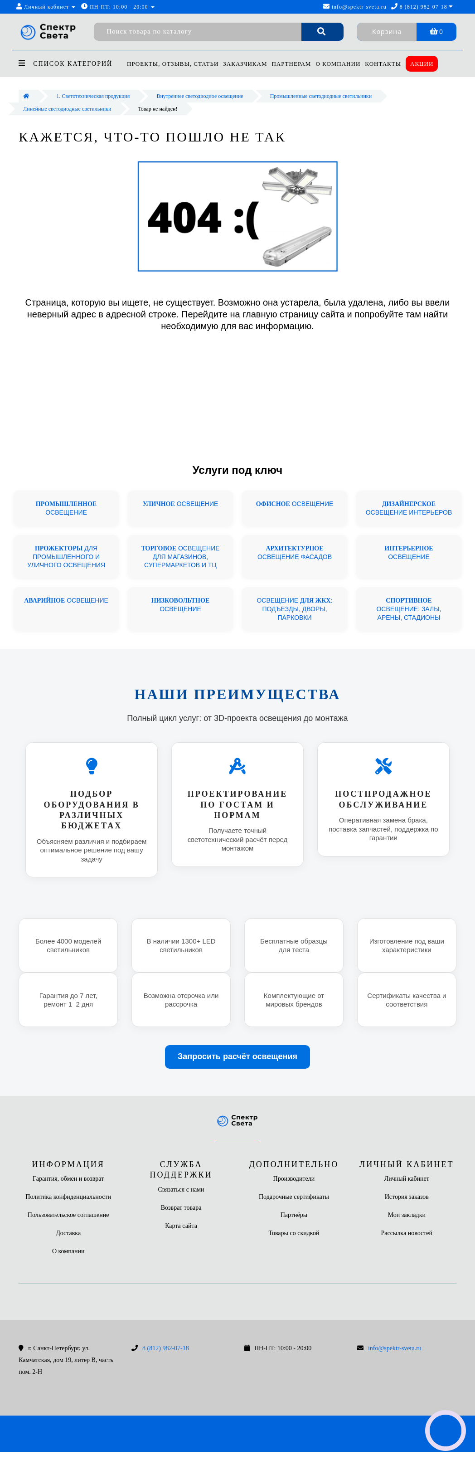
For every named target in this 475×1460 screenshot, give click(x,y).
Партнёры (294, 1215)
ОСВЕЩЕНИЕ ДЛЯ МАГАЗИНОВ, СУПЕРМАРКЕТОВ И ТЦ (180, 557)
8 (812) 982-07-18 (165, 1348)
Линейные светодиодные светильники (67, 109)
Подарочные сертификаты (294, 1196)
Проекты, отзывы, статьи (172, 63)
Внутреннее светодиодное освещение (199, 96)
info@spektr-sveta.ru (355, 7)
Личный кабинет (406, 1178)
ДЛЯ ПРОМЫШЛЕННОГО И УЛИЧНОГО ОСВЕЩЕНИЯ (66, 557)
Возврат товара (181, 1207)
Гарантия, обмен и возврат (68, 1178)
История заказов (407, 1196)
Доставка (68, 1233)
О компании (342, 63)
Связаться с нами (181, 1189)
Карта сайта (181, 1225)
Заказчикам (246, 63)
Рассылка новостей (407, 1233)
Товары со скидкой (293, 1233)
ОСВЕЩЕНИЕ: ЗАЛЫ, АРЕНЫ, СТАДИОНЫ (408, 609)
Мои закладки (407, 1215)
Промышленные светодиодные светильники (321, 96)
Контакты (389, 63)
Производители (294, 1178)
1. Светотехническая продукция (93, 96)
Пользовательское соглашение (68, 1215)
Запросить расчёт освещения (237, 1056)
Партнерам (294, 63)
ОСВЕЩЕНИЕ (180, 503)
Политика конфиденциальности (68, 1196)
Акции (429, 63)
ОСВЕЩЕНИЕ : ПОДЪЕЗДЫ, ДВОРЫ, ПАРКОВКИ (294, 609)
